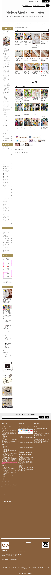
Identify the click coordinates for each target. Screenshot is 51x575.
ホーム (16, 27)
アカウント (39, 1)
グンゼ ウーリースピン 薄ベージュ (44, 59)
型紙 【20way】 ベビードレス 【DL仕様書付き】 (36, 98)
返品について (19, 567)
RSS (24, 568)
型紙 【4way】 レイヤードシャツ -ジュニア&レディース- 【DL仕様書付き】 (9, 312)
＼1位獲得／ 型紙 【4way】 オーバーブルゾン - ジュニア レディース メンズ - (44, 113)
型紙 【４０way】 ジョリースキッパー (27, 112)
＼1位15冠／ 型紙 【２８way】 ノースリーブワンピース (27, 98)
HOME (7, 24)
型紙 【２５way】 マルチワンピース (36, 127)
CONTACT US (43, 24)
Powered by (25, 573)
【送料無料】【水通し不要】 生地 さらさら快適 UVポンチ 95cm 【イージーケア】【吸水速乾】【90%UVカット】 (7, 300)
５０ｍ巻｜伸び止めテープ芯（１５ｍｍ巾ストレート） (27, 72)
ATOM (26, 568)
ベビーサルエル (26, 27)
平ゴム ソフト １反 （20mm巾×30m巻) (19, 59)
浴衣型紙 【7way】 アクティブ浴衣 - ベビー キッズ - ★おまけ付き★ (44, 128)
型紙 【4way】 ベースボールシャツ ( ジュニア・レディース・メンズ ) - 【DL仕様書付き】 (8, 345)
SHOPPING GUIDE (19, 24)
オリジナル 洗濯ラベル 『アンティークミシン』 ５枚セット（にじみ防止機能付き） (45, 72)
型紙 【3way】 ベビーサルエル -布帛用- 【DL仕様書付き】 (19, 42)
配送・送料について (14, 567)
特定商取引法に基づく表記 (26, 567)
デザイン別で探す (20, 27)
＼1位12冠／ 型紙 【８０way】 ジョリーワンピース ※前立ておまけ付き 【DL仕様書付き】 (19, 98)
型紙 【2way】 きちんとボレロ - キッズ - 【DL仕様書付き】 (8, 355)
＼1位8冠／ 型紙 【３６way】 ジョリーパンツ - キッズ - (44, 98)
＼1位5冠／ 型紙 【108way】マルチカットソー (35, 112)
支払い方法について (7, 567)
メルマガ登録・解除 (33, 1)
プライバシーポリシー (34, 567)
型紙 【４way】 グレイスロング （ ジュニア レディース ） (19, 128)
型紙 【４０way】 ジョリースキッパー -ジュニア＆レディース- (8, 338)
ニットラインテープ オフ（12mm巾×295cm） (27, 59)
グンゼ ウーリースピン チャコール (19, 72)
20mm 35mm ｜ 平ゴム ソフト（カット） (45, 42)
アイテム (45, 1)
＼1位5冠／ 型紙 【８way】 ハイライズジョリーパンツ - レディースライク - (19, 113)
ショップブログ (46, 567)
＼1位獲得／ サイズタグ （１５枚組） (36, 72)
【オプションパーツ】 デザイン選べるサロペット (36, 46)
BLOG (31, 24)
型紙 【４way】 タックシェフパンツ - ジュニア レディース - (27, 128)
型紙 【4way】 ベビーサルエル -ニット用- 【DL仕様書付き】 (27, 42)
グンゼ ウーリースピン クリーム (36, 59)
